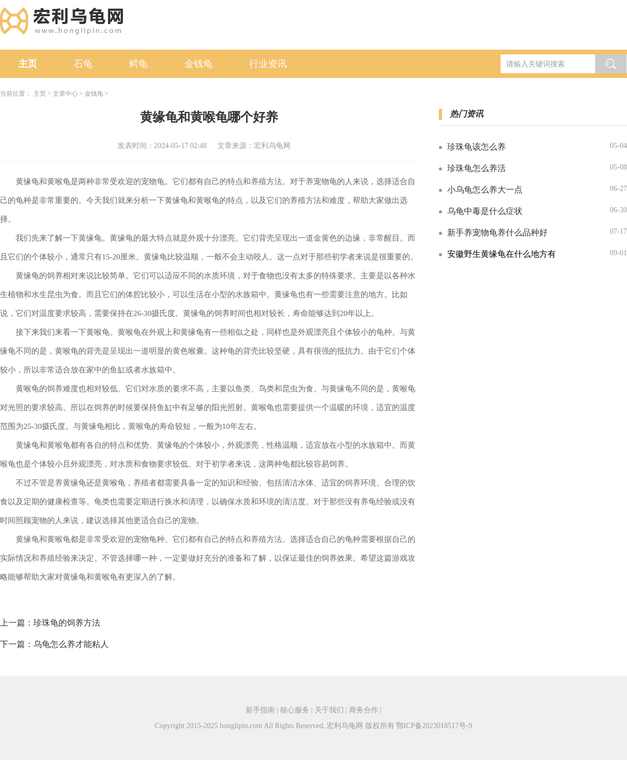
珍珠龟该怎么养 (476, 146)
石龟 (83, 64)
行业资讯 (268, 64)
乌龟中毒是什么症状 (484, 211)
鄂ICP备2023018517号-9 (434, 726)
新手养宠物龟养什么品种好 (497, 232)
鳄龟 (138, 64)
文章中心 (65, 93)
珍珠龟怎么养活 (476, 168)
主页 (27, 64)
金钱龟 (198, 64)
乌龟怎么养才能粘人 (71, 644)
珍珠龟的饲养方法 (66, 622)
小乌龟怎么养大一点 (484, 189)
